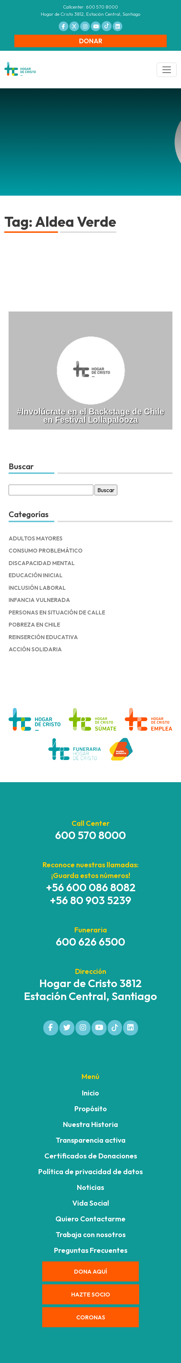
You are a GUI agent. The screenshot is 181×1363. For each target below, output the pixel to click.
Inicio (90, 1092)
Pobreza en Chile (34, 624)
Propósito (90, 1108)
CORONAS (90, 1317)
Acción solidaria (35, 649)
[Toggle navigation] (167, 70)
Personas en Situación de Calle (57, 612)
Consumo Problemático (46, 550)
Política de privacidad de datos (90, 1171)
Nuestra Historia (90, 1124)
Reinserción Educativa (43, 637)
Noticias (90, 1187)
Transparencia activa (91, 1140)
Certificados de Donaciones (90, 1155)
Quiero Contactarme (90, 1218)
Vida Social (90, 1202)
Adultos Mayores (36, 538)
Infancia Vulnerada (39, 600)
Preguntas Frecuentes (90, 1250)
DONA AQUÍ (90, 1271)
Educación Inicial (36, 575)
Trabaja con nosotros (91, 1234)
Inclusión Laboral (37, 587)
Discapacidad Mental (42, 563)
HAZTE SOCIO (90, 1294)
